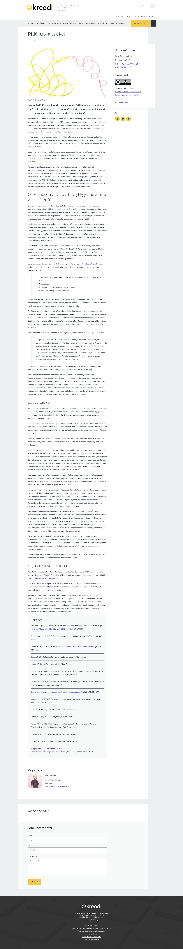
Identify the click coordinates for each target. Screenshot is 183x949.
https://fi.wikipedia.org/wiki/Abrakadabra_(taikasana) (53, 752)
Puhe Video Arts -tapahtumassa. (81, 646)
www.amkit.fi (91, 934)
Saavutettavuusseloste (91, 937)
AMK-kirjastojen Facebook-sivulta (42, 578)
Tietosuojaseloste (91, 939)
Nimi (30, 836)
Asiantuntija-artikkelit (64, 23)
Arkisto (119, 16)
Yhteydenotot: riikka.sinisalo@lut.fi (91, 931)
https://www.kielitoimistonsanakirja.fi (66, 692)
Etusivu (31, 23)
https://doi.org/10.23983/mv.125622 (50, 629)
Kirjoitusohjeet (148, 16)
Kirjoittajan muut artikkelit (57, 786)
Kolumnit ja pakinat (116, 23)
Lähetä (34, 882)
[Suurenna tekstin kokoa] (151, 6)
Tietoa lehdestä (132, 16)
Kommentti (33, 856)
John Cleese (86, 264)
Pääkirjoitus (43, 23)
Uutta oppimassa (87, 23)
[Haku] (153, 23)
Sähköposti (33, 846)
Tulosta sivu (121, 102)
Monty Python (58, 264)
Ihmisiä (101, 23)
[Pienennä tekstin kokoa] (154, 6)
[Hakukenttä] (141, 23)
